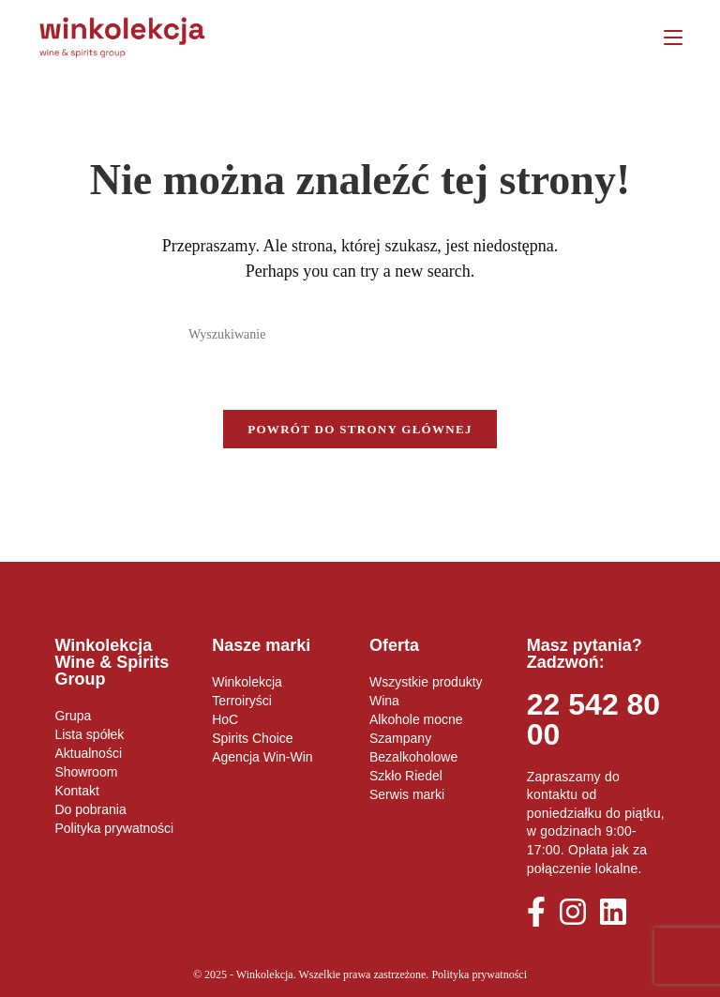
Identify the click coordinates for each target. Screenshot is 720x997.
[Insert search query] (360, 334)
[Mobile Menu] (666, 37)
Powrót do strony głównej (360, 429)
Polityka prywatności (479, 974)
